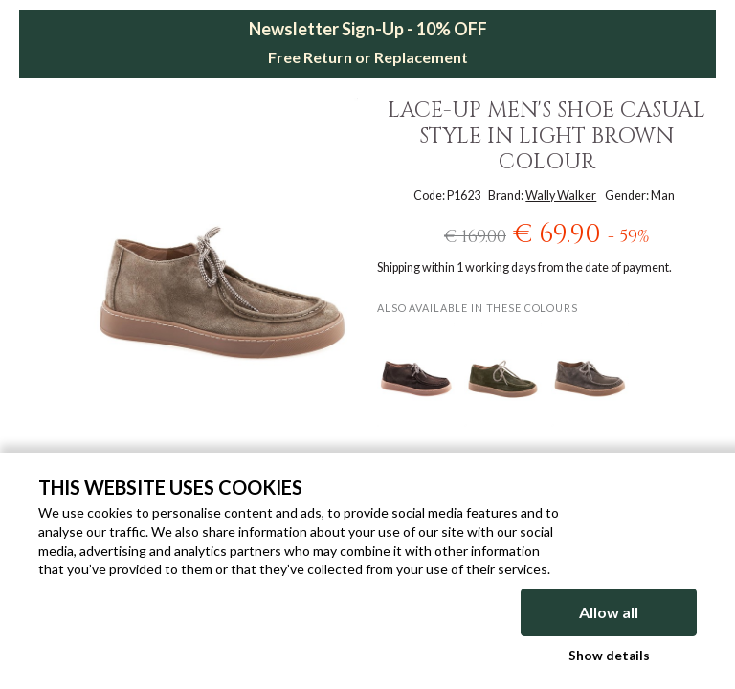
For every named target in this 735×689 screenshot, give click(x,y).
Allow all (608, 612)
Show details (609, 655)
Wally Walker (560, 196)
